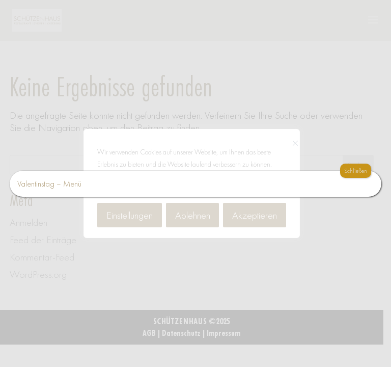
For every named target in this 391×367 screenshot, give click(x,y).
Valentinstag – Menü (49, 183)
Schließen (355, 171)
